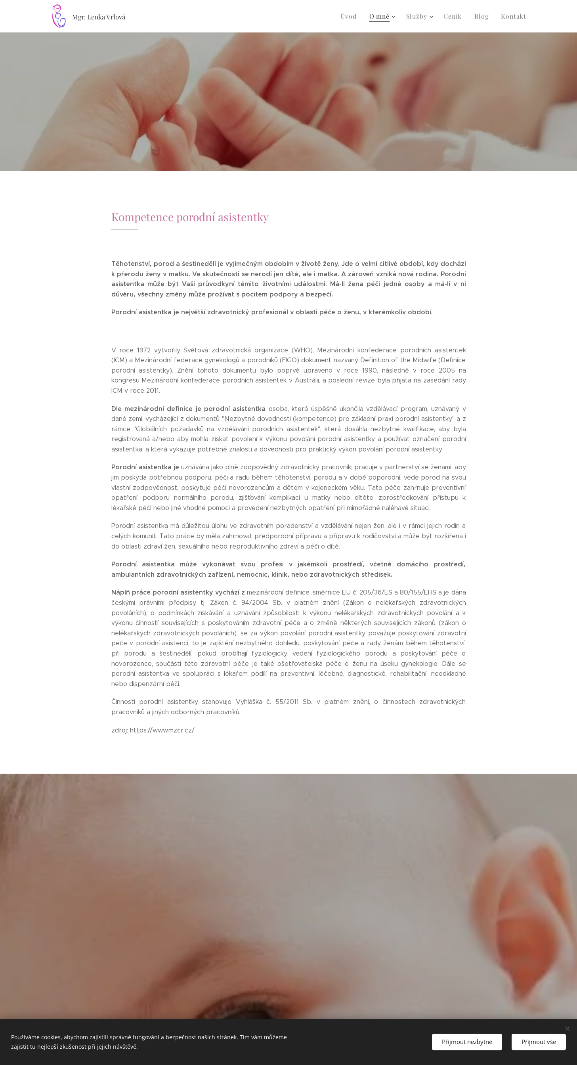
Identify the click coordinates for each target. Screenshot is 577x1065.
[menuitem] (356, 16)
